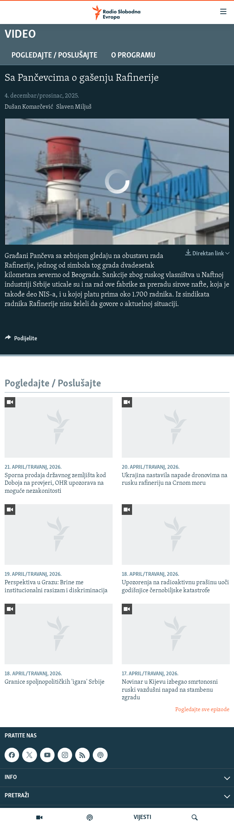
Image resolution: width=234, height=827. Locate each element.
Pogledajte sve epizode (202, 710)
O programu (133, 55)
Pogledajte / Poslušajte (54, 55)
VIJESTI (142, 817)
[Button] (21, 340)
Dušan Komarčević (29, 107)
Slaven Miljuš (74, 107)
